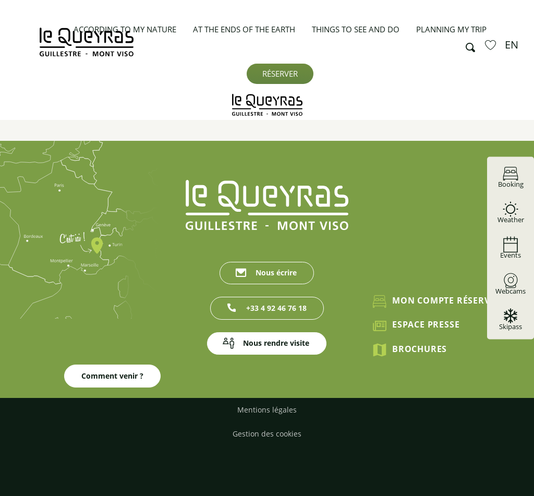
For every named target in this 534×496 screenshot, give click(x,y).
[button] (467, 45)
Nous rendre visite (276, 343)
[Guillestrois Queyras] (267, 105)
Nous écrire (276, 272)
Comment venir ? (112, 376)
